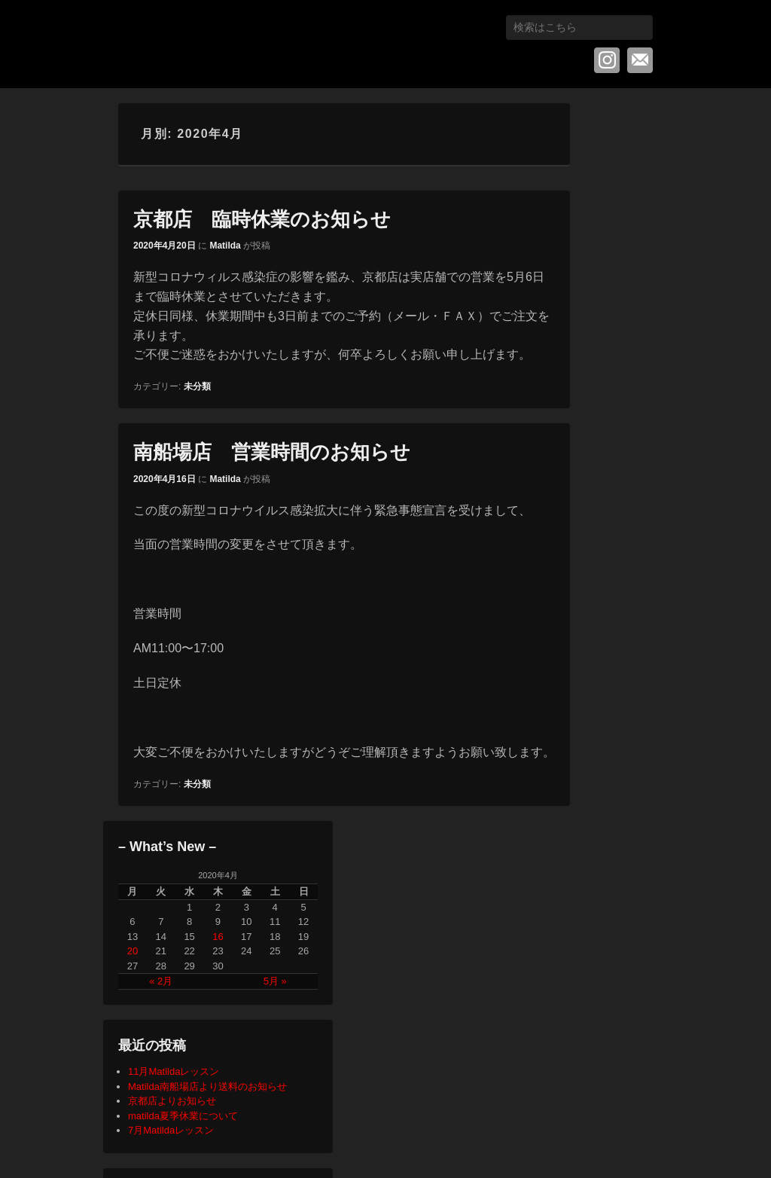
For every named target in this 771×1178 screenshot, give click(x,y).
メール (640, 60)
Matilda (224, 245)
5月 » (275, 981)
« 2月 (160, 981)
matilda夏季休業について (183, 1116)
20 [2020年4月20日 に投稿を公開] (132, 951)
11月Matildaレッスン (173, 1071)
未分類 (197, 386)
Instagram (607, 60)
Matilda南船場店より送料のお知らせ (207, 1086)
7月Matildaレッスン (171, 1130)
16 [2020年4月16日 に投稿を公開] (217, 936)
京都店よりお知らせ (172, 1100)
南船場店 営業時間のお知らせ (271, 452)
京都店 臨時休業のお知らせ (262, 219)
